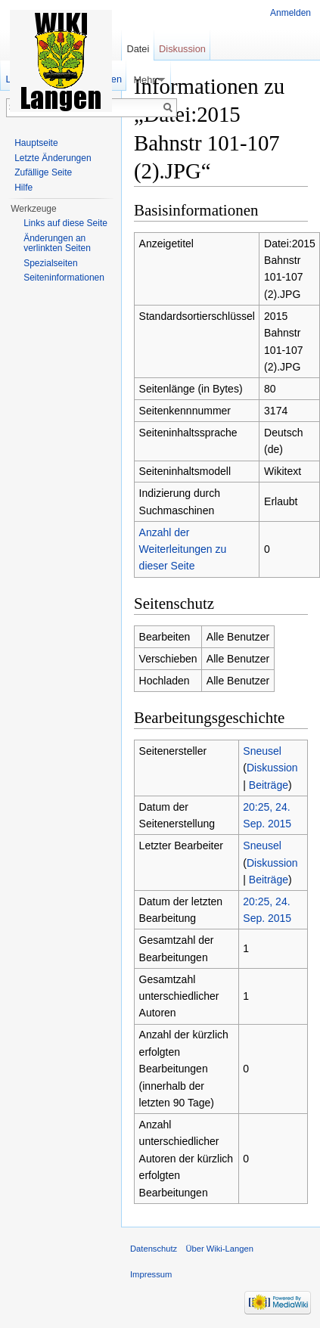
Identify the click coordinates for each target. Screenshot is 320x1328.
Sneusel (262, 751)
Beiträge (268, 785)
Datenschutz (153, 1248)
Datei (137, 48)
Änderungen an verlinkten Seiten (57, 243)
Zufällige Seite (43, 172)
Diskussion (272, 768)
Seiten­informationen (63, 277)
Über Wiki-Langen (219, 1248)
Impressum (151, 1274)
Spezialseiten (50, 263)
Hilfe (23, 187)
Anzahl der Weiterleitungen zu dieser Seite (183, 549)
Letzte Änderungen (52, 158)
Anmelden (290, 13)
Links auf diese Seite (65, 223)
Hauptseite (35, 143)
